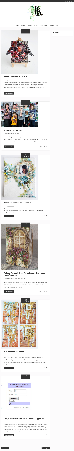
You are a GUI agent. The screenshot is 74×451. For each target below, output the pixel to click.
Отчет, (18, 133)
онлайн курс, (23, 278)
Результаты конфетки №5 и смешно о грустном (24, 419)
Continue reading (9, 93)
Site (57, 25)
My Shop (36, 25)
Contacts (30, 25)
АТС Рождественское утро (15, 351)
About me (23, 25)
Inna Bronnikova (11, 80)
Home (3, 1)
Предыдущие (45, 448)
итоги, (16, 421)
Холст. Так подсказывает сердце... (18, 203)
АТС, (16, 354)
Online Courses (43, 25)
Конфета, (20, 421)
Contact (11, 1)
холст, (16, 80)
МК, (16, 133)
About (7, 1)
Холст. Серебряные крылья (15, 77)
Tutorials (52, 25)
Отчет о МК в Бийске (13, 130)
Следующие (5, 448)
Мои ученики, (18, 278)
